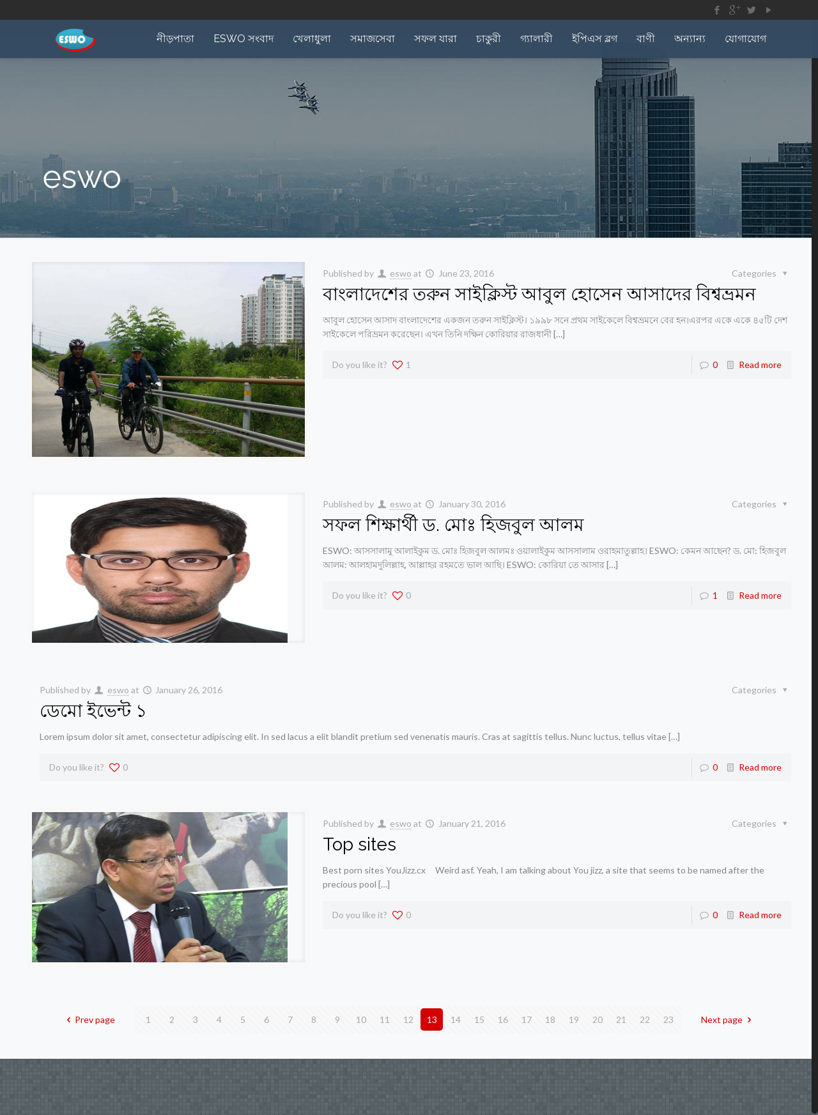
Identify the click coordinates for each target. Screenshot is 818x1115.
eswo (401, 273)
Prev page (89, 1019)
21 (621, 1019)
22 (645, 1019)
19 (574, 1019)
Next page (728, 1019)
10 (361, 1019)
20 (597, 1019)
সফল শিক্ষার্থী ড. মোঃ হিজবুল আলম (453, 524)
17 (526, 1019)
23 (668, 1019)
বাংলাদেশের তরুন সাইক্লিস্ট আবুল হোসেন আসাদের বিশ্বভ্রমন (539, 294)
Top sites (359, 844)
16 (503, 1019)
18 (550, 1019)
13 (432, 1019)
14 (456, 1019)
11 (385, 1019)
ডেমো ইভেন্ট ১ (93, 710)
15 (479, 1019)
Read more (760, 364)
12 (408, 1019)
